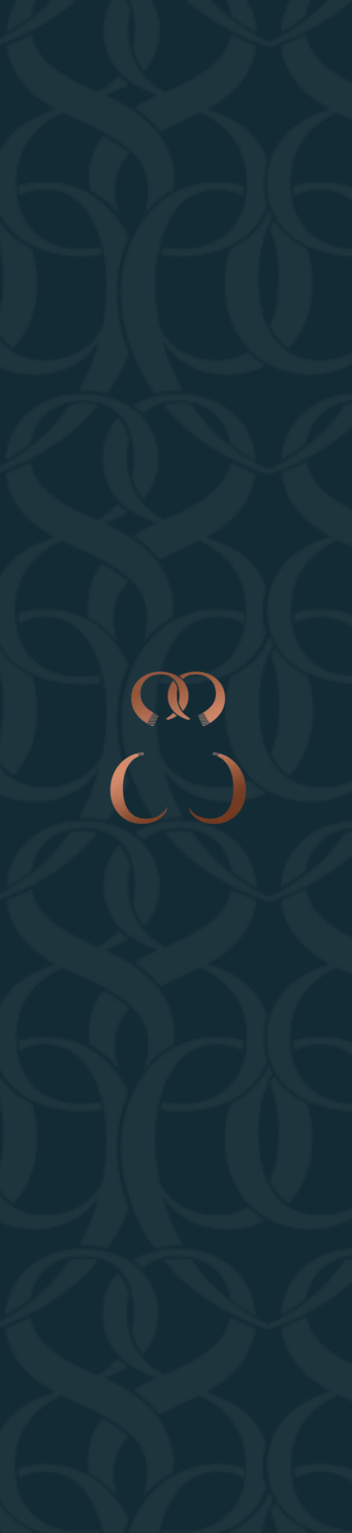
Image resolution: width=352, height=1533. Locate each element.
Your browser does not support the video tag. (176, 766)
